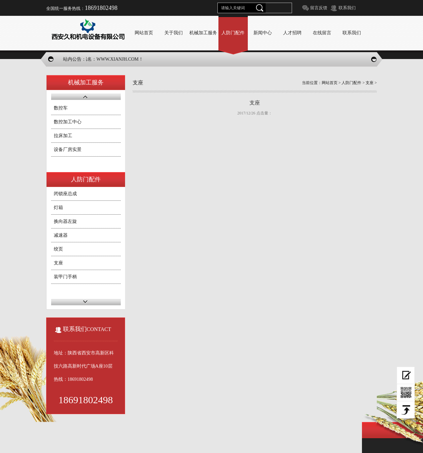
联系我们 (347, 7)
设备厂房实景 (67, 149)
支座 (58, 262)
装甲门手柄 (65, 276)
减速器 (61, 235)
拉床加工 (63, 135)
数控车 (61, 108)
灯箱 (58, 207)
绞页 (58, 249)
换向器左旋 (65, 221)
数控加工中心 (67, 121)
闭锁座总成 (65, 193)
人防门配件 (351, 82)
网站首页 (330, 82)
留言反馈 (318, 7)
